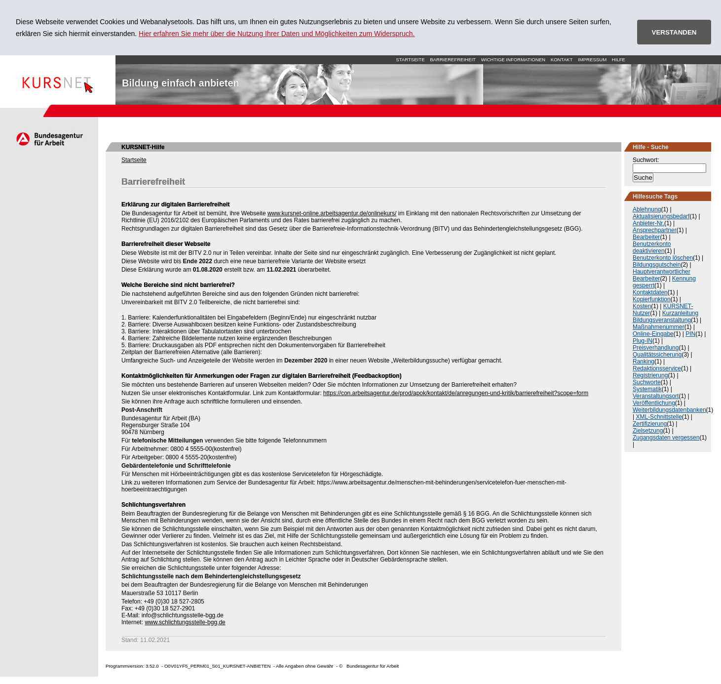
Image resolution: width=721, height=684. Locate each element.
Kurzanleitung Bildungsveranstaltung (665, 316)
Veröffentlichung (654, 403)
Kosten (642, 306)
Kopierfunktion (652, 299)
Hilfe (618, 59)
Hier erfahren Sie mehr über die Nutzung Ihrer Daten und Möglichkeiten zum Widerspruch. (277, 34)
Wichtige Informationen (513, 59)
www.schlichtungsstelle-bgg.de (185, 622)
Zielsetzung (648, 430)
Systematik (647, 389)
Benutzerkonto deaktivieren (652, 247)
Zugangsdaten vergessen (666, 437)
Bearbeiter (646, 237)
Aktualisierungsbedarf (661, 216)
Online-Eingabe (653, 333)
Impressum (592, 59)
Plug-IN (642, 340)
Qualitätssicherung (657, 354)
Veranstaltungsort (656, 396)
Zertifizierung (650, 423)
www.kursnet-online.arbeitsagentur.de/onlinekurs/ (331, 213)
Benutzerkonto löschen (663, 257)
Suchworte (647, 382)
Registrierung (650, 375)
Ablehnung (647, 209)
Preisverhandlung (656, 347)
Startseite (57, 80)
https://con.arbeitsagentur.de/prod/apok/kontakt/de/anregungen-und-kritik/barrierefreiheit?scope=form (455, 393)
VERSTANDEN (674, 32)
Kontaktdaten (650, 292)
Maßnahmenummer (658, 326)
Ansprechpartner (655, 230)
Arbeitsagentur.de (49, 138)
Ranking (643, 361)
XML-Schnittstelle (659, 416)
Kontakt (562, 59)
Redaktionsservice (657, 368)
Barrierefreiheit (453, 59)
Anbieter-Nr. (648, 223)
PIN (690, 333)
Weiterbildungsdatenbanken (669, 409)
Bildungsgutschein (657, 264)
